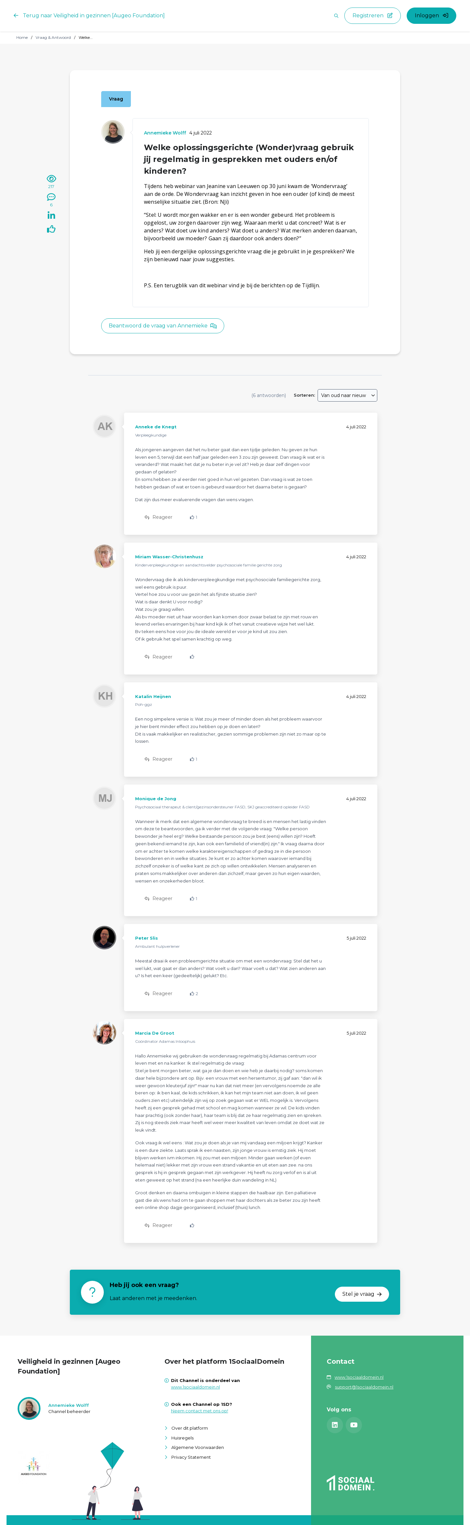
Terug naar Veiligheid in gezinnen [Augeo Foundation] (89, 15)
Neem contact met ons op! (199, 1410)
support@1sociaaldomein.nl (364, 1387)
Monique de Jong (155, 798)
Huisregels (182, 1437)
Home (22, 37)
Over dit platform (189, 1428)
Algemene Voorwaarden (197, 1447)
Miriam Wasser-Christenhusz (169, 556)
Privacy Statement (191, 1457)
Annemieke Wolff (165, 133)
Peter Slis (146, 938)
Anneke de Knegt (156, 426)
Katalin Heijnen (153, 696)
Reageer (158, 517)
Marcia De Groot (154, 1033)
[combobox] (347, 395)
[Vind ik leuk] (51, 230)
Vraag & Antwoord (53, 37)
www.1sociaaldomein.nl (195, 1387)
